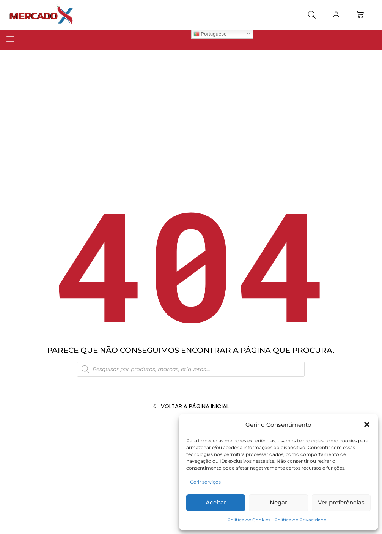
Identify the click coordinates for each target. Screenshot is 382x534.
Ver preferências (341, 502)
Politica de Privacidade (300, 520)
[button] (367, 424)
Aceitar (216, 502)
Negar (278, 502)
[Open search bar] (312, 14)
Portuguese (210, 34)
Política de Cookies (248, 520)
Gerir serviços (205, 482)
